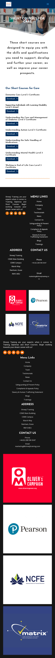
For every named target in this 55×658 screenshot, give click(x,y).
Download (11, 99)
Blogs (39, 240)
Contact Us (39, 220)
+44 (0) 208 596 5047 (39, 263)
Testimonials (39, 212)
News (39, 216)
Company (39, 205)
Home (39, 201)
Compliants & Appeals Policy (39, 230)
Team (39, 209)
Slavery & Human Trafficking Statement (39, 236)
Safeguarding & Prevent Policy (39, 224)
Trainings (39, 244)
